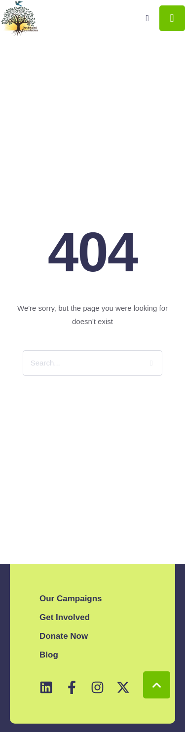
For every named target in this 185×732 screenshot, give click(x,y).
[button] (147, 18)
